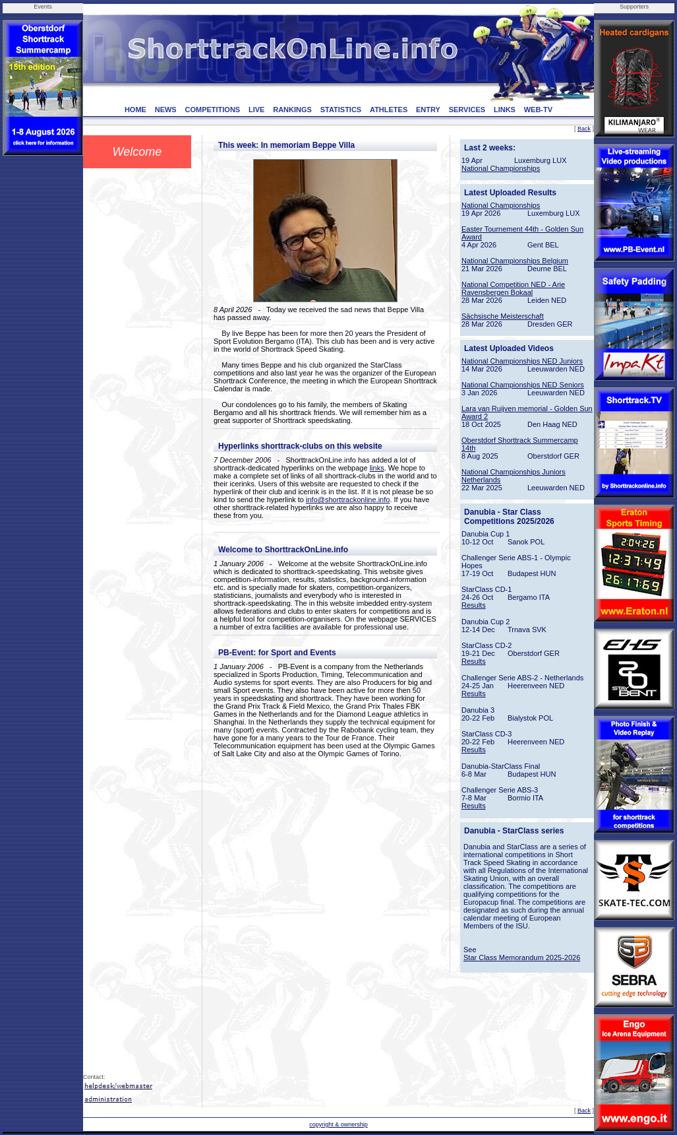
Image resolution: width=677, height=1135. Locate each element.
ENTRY (428, 109)
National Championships (500, 168)
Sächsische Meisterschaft (502, 316)
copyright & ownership (338, 1124)
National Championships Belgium (514, 261)
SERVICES (467, 109)
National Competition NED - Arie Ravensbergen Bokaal (513, 288)
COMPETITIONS (212, 109)
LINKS (504, 109)
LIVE (256, 109)
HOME (135, 109)
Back (584, 128)
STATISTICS (341, 109)
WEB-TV (538, 109)
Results (473, 605)
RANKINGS (292, 109)
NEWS (166, 109)
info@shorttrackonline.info (348, 499)
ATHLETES (388, 109)
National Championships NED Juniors (522, 361)
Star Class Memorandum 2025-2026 (521, 957)
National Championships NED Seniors (522, 385)
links (377, 468)
